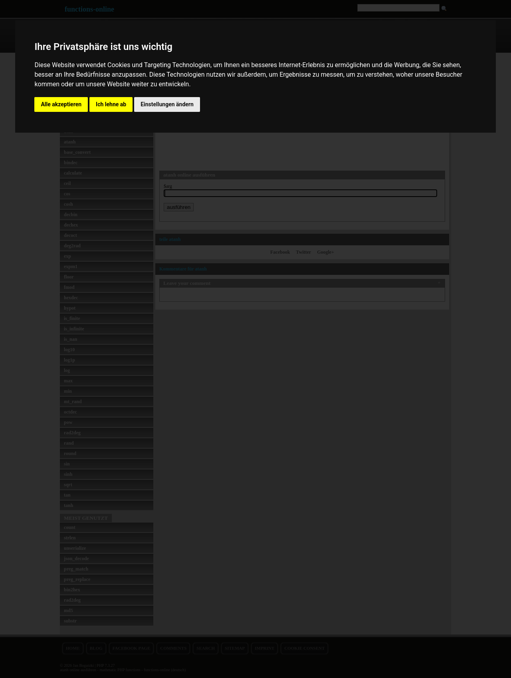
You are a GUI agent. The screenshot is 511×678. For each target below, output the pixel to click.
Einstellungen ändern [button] (167, 104)
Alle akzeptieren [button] (61, 104)
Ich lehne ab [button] (111, 104)
